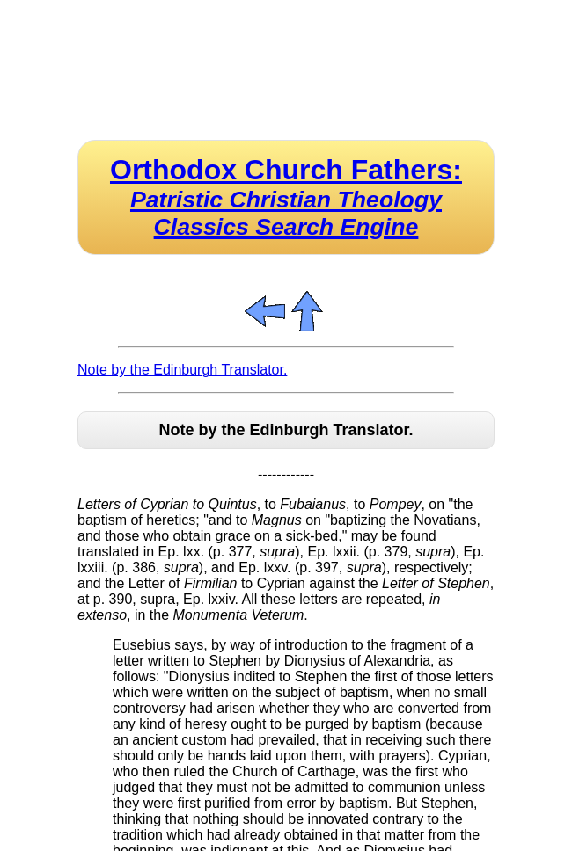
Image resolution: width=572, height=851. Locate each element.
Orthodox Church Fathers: (286, 197)
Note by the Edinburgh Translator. (182, 369)
